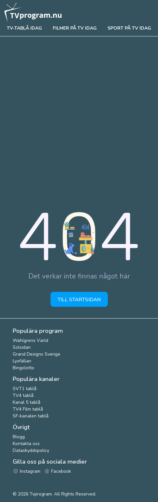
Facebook (57, 471)
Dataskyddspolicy (31, 450)
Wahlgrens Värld (30, 340)
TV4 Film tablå (28, 409)
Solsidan (22, 347)
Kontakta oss (26, 444)
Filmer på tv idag (75, 28)
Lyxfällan (22, 361)
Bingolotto (23, 368)
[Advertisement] (79, 118)
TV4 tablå (23, 395)
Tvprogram (41, 494)
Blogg (19, 437)
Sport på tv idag (129, 28)
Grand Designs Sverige (36, 354)
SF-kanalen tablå (31, 416)
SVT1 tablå (24, 389)
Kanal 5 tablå (26, 402)
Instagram (26, 471)
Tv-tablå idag (24, 28)
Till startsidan (79, 299)
